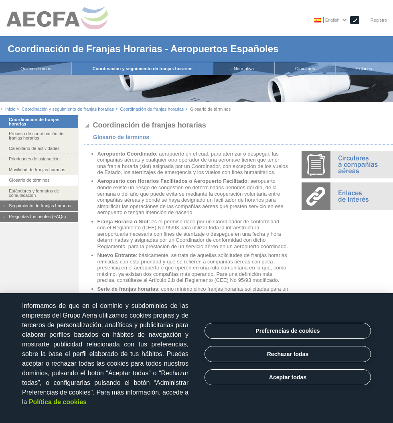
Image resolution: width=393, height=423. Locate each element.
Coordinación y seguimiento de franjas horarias (142, 68)
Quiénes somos (35, 68)
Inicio (10, 109)
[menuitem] (36, 68)
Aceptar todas (287, 377)
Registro (379, 20)
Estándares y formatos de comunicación (34, 193)
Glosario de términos (29, 180)
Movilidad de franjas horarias (37, 169)
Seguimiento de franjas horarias (40, 205)
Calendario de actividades (34, 148)
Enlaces (364, 68)
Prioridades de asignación (34, 158)
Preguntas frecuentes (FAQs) (37, 216)
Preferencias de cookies (287, 331)
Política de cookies (58, 402)
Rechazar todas (287, 354)
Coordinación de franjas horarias (152, 109)
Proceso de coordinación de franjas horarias (36, 135)
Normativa (244, 68)
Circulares (305, 68)
